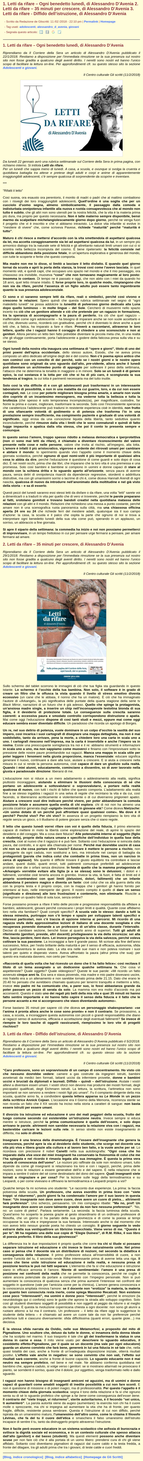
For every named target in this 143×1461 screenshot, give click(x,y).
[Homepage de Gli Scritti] (103, 1457)
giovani (74, 26)
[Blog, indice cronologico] (23, 1457)
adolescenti (27, 26)
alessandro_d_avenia (52, 26)
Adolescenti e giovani (19, 68)
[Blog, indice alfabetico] (63, 1457)
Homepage (107, 21)
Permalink (91, 21)
